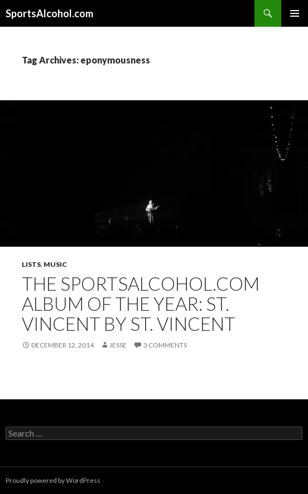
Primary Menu (294, 13)
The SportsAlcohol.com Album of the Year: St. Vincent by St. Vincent (140, 303)
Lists (31, 264)
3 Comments (165, 345)
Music (55, 264)
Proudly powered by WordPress (53, 480)
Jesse (118, 345)
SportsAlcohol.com (49, 13)
